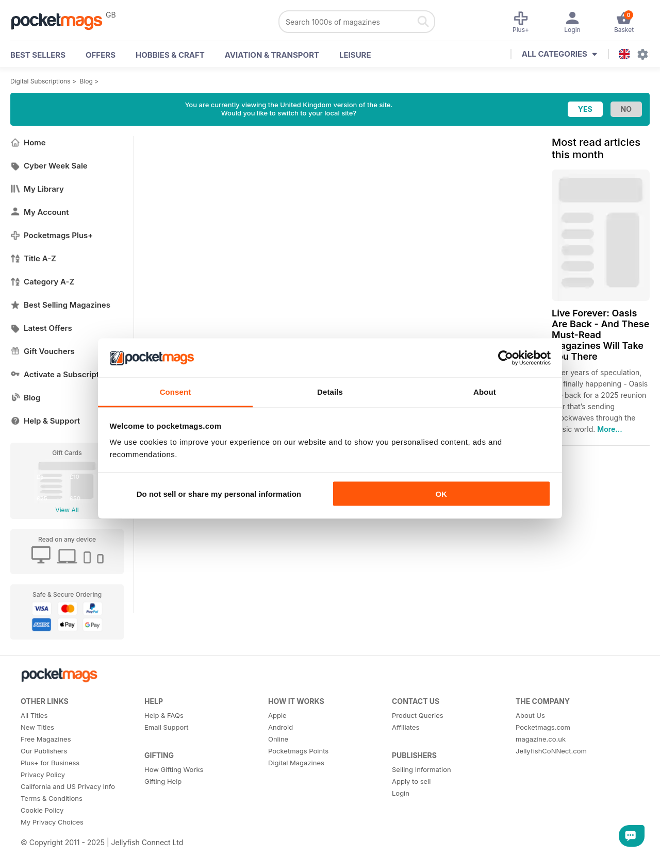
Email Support (166, 727)
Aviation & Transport (272, 55)
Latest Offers (41, 328)
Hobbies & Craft (170, 55)
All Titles (34, 715)
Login (400, 793)
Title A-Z (33, 258)
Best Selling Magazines (60, 305)
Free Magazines (46, 739)
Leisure (355, 55)
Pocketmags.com (543, 727)
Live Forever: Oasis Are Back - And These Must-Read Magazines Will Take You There (600, 335)
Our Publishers (44, 751)
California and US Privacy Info (68, 786)
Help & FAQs (164, 715)
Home (28, 142)
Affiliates (405, 727)
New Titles (37, 727)
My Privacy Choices (52, 822)
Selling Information (421, 769)
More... (609, 429)
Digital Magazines (296, 763)
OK (441, 493)
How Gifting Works (173, 769)
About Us (530, 715)
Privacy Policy (43, 774)
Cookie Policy (42, 810)
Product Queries (417, 715)
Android (280, 727)
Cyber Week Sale (49, 166)
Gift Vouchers (42, 351)
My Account (39, 212)
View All (66, 510)
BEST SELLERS (37, 55)
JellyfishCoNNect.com (551, 751)
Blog (86, 81)
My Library (37, 189)
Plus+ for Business (50, 763)
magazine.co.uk (541, 739)
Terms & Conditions (51, 798)
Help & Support (45, 421)
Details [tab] (330, 392)
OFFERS (101, 55)
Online (278, 739)
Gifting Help (163, 781)
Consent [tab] (175, 392)
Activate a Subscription (60, 374)
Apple (277, 715)
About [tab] (484, 392)
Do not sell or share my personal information (219, 493)
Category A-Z (42, 282)
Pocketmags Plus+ (51, 235)
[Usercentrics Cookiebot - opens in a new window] (505, 357)
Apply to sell (411, 781)
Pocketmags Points (298, 751)
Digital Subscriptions (40, 81)
